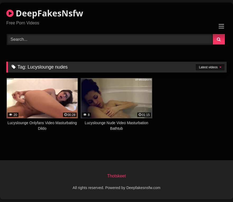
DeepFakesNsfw (44, 13)
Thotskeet (116, 176)
